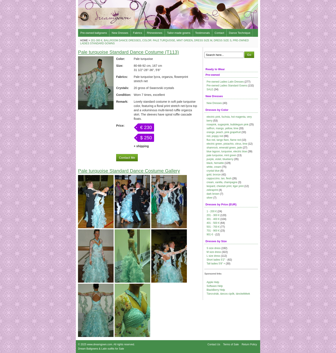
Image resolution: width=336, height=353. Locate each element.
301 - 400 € (213, 219)
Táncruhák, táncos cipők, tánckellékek (228, 293)
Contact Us (213, 344)
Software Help (215, 286)
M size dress (214, 252)
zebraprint (212, 189)
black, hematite (215, 163)
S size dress (213, 248)
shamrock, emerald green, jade (224, 147)
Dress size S (222, 40)
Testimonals (202, 32)
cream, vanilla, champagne (222, 182)
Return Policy (249, 344)
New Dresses (120, 32)
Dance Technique (239, 32)
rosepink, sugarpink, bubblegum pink (227, 124)
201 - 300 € (213, 215)
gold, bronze (214, 174)
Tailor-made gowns (178, 32)
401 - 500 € (213, 222)
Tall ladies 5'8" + (216, 263)
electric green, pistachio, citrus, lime (227, 143)
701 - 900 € (213, 230)
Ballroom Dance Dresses (122, 40)
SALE (210, 89)
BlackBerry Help (216, 289)
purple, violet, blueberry (220, 159)
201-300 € (96, 40)
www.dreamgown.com (99, 344)
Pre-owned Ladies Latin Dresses (225, 81)
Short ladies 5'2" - (217, 259)
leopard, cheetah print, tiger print (225, 186)
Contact (219, 32)
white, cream (214, 166)
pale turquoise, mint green (221, 155)
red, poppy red (215, 136)
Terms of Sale (231, 344)
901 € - (210, 234)
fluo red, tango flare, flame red (224, 139)
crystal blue (213, 170)
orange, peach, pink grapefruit (224, 132)
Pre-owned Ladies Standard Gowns (227, 85)
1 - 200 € (212, 211)
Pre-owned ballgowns (93, 32)
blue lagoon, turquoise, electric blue (227, 151)
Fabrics (137, 32)
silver (210, 197)
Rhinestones (154, 32)
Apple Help (213, 282)
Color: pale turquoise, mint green (167, 40)
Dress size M (203, 40)
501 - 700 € (213, 226)
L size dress (213, 255)
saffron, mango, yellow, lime (222, 128)
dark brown (213, 193)
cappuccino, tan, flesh (219, 178)
